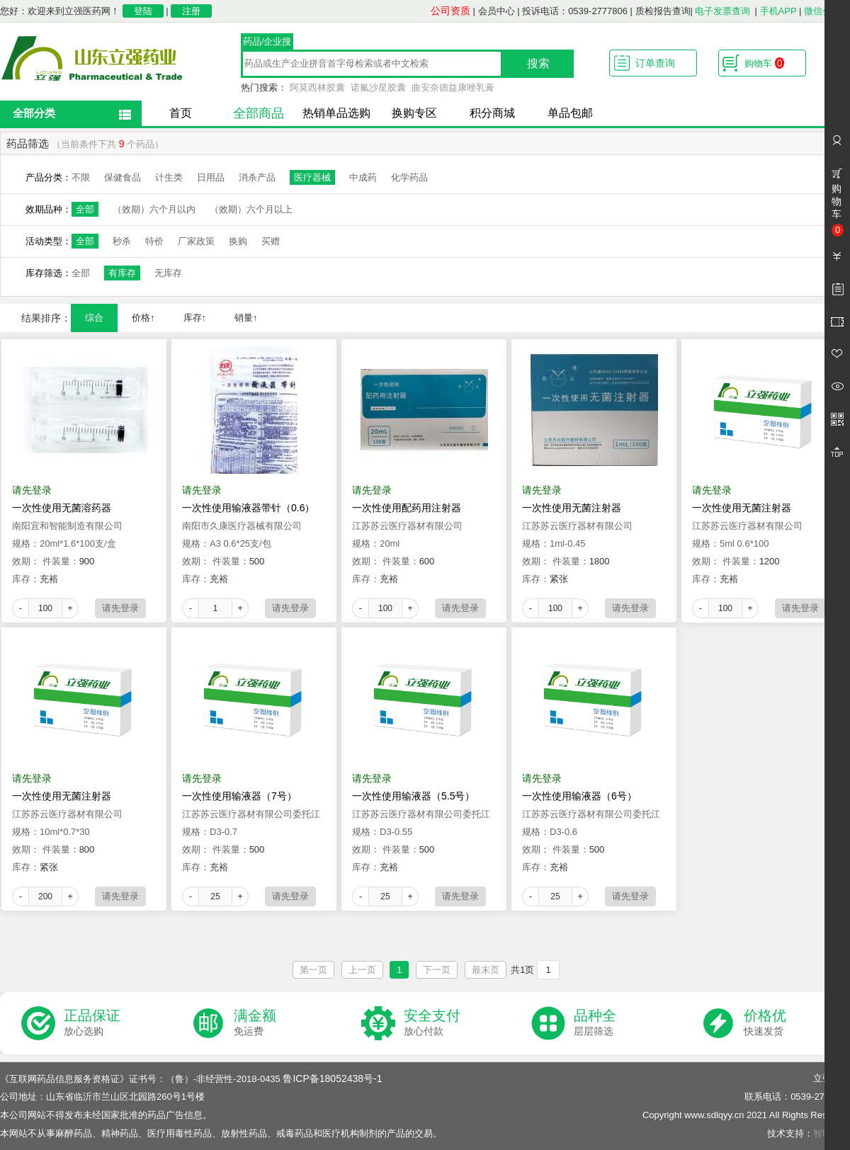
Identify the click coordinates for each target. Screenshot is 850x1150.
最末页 (485, 969)
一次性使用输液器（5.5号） (413, 796)
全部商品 (258, 113)
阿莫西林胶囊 (317, 87)
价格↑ (143, 317)
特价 (154, 241)
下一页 (436, 969)
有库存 (122, 273)
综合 (94, 317)
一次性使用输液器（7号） (239, 796)
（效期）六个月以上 (251, 209)
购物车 (764, 63)
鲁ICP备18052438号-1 (332, 1078)
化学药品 (409, 177)
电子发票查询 (722, 11)
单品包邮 (570, 113)
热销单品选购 (336, 113)
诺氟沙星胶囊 (378, 87)
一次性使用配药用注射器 (406, 507)
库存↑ (195, 317)
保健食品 (122, 177)
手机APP (778, 11)
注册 (191, 11)
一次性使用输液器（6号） (579, 796)
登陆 (143, 11)
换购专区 (414, 113)
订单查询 (655, 63)
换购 (238, 241)
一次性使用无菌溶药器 (61, 507)
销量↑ (246, 317)
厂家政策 (196, 241)
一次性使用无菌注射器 (571, 507)
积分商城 (492, 113)
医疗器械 (312, 177)
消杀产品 (257, 177)
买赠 (270, 241)
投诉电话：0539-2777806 (575, 11)
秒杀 (122, 241)
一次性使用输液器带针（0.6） (248, 507)
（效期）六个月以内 (154, 209)
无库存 (168, 273)
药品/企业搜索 (267, 43)
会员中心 (496, 11)
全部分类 (34, 113)
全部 (85, 209)
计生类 (169, 177)
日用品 (211, 177)
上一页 (362, 969)
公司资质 (450, 10)
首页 (180, 113)
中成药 (363, 177)
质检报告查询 (663, 11)
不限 (81, 177)
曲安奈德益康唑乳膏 (453, 87)
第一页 (313, 969)
